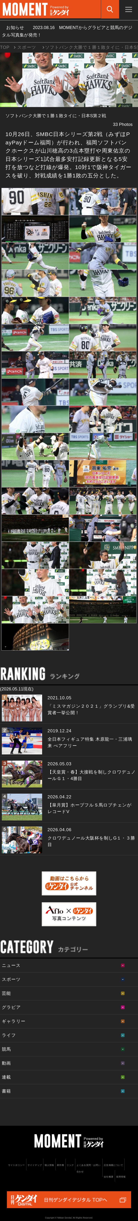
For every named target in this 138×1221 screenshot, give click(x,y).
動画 (6, 1063)
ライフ (9, 1035)
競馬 (6, 1049)
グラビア (11, 1007)
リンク (70, 1165)
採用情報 (121, 1176)
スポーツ (26, 47)
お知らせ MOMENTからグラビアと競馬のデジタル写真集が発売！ (67, 31)
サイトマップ (35, 1165)
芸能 (6, 993)
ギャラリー (13, 1021)
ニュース (11, 965)
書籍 (6, 1091)
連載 (6, 1077)
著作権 (60, 1165)
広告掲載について (113, 1165)
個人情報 (49, 1165)
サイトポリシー (16, 1165)
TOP (5, 47)
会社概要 (108, 1176)
